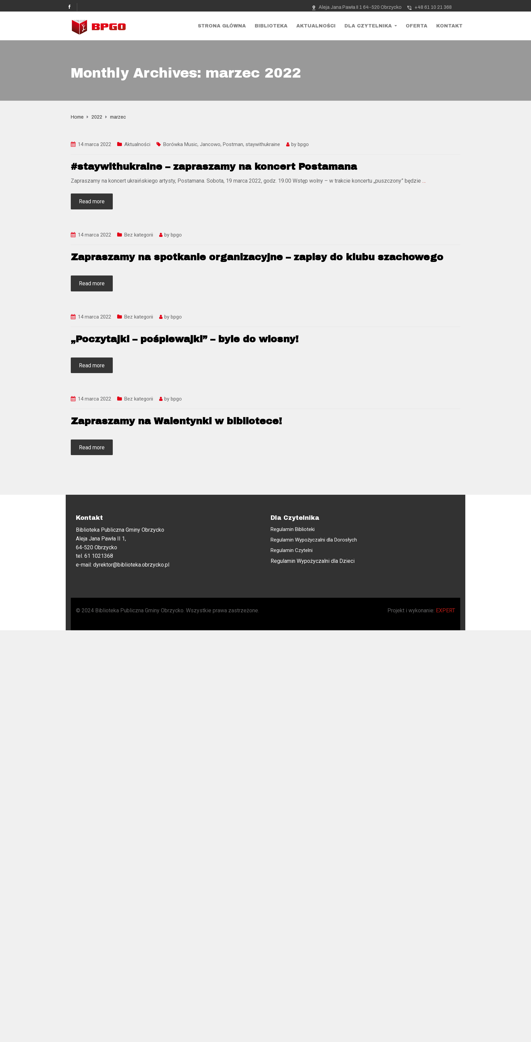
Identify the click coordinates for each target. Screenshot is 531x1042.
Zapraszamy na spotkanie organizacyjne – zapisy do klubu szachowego (257, 257)
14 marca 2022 (94, 144)
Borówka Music (180, 144)
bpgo (303, 144)
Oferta (416, 25)
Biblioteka (271, 25)
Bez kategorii (138, 235)
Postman (233, 144)
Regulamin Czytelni (292, 550)
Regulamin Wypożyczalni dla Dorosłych (314, 540)
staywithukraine (263, 144)
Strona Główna (222, 25)
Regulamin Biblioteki (293, 529)
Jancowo (210, 144)
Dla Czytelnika (368, 25)
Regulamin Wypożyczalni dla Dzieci (313, 561)
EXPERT (445, 610)
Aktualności (316, 25)
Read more (92, 201)
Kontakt (449, 25)
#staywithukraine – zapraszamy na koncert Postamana (214, 166)
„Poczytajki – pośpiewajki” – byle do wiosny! (184, 339)
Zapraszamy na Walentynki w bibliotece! (176, 421)
